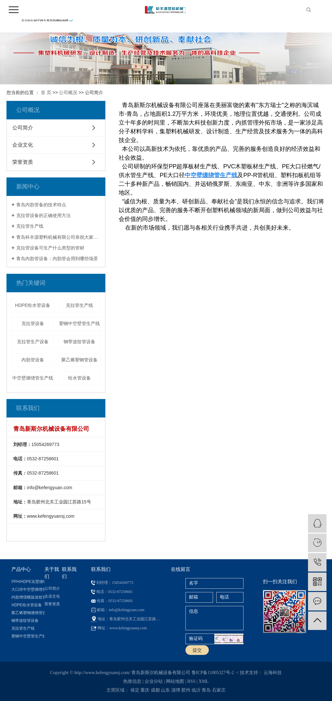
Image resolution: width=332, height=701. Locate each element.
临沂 (196, 690)
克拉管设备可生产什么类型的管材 (50, 247)
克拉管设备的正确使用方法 (43, 215)
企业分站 (154, 681)
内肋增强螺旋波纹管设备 (27, 597)
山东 (165, 690)
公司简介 (22, 127)
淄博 (175, 690)
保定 (134, 690)
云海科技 (273, 672)
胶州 (185, 690)
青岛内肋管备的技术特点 (41, 204)
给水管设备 (79, 378)
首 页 (46, 92)
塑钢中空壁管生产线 (79, 323)
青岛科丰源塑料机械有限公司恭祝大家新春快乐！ (58, 237)
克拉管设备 (32, 323)
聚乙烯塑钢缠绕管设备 (27, 612)
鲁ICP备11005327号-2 (213, 672)
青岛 (206, 690)
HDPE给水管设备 (32, 305)
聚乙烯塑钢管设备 (79, 359)
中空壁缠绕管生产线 (32, 378)
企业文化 (22, 145)
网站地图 (175, 681)
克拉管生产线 (29, 226)
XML (204, 681)
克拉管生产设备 (33, 341)
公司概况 (68, 92)
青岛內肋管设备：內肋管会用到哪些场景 (57, 258)
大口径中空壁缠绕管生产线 (27, 589)
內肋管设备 (32, 359)
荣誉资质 (22, 162)
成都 (155, 690)
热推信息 (132, 681)
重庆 (144, 690)
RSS (191, 681)
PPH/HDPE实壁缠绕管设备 (27, 581)
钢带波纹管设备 (79, 341)
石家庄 (219, 690)
